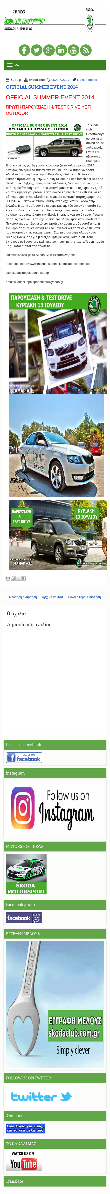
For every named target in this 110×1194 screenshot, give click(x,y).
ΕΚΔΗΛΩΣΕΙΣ (60, 80)
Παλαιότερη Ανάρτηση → (86, 597)
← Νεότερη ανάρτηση (21, 597)
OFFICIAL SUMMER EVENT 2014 (42, 87)
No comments (87, 80)
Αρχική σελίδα (52, 597)
